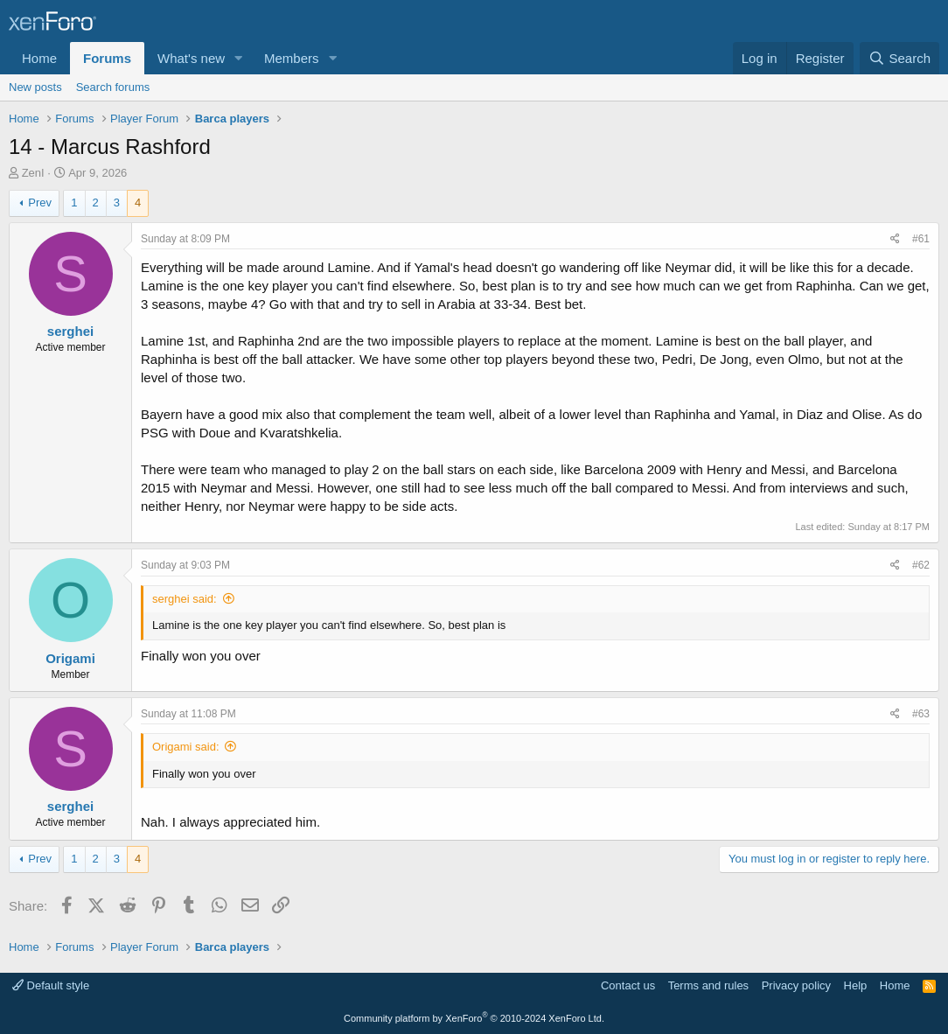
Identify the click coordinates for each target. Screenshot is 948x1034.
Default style (50, 985)
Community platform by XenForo (474, 1018)
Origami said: (186, 746)
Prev (40, 202)
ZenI (33, 172)
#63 (921, 714)
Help (856, 985)
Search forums (113, 87)
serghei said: (184, 598)
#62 (921, 565)
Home (39, 58)
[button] (239, 58)
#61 (921, 239)
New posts (35, 87)
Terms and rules (708, 985)
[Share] (895, 239)
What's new (191, 58)
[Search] (899, 58)
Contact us (628, 985)
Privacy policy (796, 985)
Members (291, 58)
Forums (107, 58)
